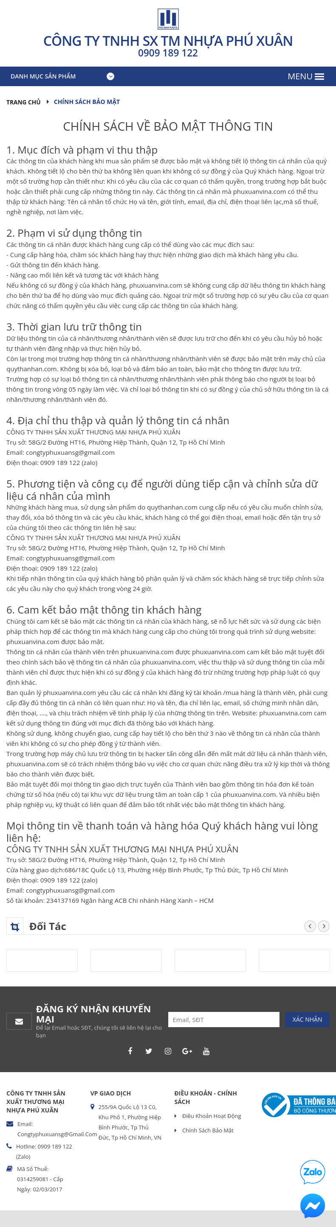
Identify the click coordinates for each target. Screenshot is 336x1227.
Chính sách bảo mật (207, 1130)
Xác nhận (307, 1019)
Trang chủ (23, 102)
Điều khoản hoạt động (211, 1115)
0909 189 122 (168, 52)
